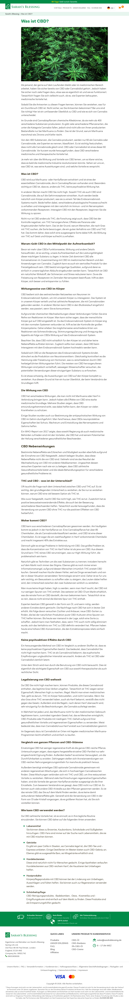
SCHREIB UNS (96, 8)
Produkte (54, 940)
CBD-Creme (77, 949)
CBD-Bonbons (79, 943)
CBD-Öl (75, 940)
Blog (52, 949)
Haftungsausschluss (68, 966)
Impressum (83, 970)
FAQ (88, 8)
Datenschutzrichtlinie (67, 970)
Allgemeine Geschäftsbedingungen (93, 966)
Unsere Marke (13, 966)
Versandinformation (35, 966)
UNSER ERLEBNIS (79, 8)
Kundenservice (51, 966)
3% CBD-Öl (77, 946)
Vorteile (58, 8)
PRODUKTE (67, 8)
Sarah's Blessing (12, 14)
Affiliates (54, 952)
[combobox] (110, 8)
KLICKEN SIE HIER (106, 998)
